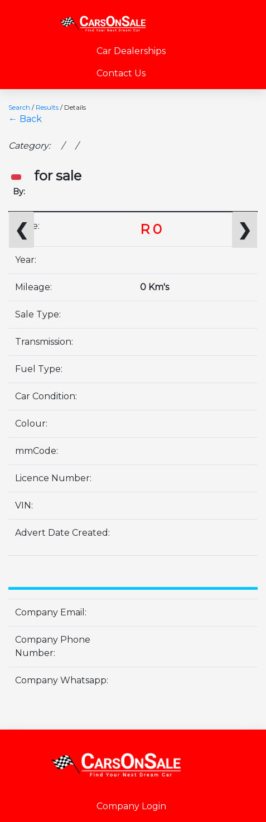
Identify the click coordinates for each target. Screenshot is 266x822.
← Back (25, 119)
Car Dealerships (131, 51)
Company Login (131, 806)
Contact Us (121, 73)
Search (19, 107)
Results (47, 107)
